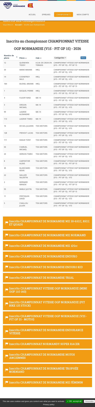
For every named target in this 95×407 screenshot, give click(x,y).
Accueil (32, 14)
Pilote (23, 58)
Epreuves (46, 14)
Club (38, 58)
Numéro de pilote (10, 56)
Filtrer (83, 58)
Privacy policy (48, 404)
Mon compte (83, 14)
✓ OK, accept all (74, 401)
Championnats (64, 14)
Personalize (89, 401)
